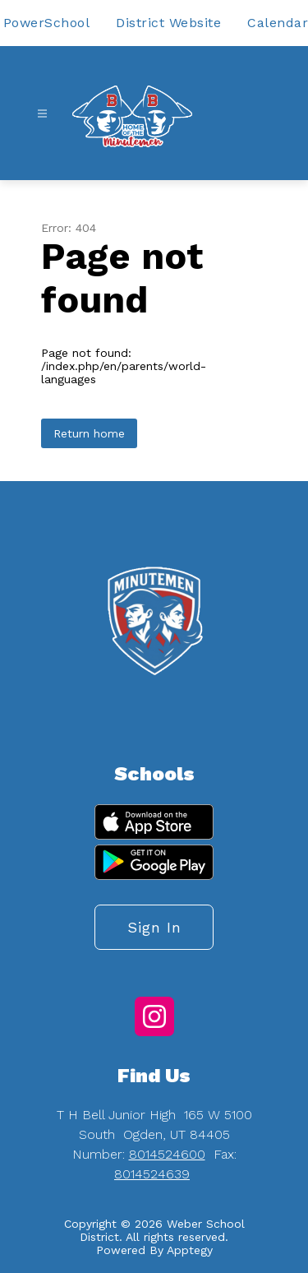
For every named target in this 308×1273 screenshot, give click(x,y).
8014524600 (167, 1154)
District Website (168, 22)
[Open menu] (42, 113)
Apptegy (190, 1250)
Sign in (154, 927)
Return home (89, 433)
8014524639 (152, 1174)
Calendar (277, 22)
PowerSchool (46, 22)
